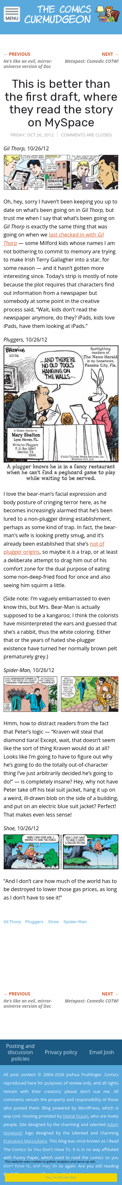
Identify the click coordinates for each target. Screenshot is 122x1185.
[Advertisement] (56, 964)
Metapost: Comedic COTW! (91, 61)
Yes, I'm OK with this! (61, 1177)
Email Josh (101, 1052)
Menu (12, 16)
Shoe (53, 921)
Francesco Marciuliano (25, 1141)
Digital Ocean (75, 1116)
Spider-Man (75, 921)
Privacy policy (61, 1052)
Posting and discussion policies (20, 1052)
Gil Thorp (12, 921)
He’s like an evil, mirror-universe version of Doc (28, 63)
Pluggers (34, 921)
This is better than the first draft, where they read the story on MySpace (61, 103)
